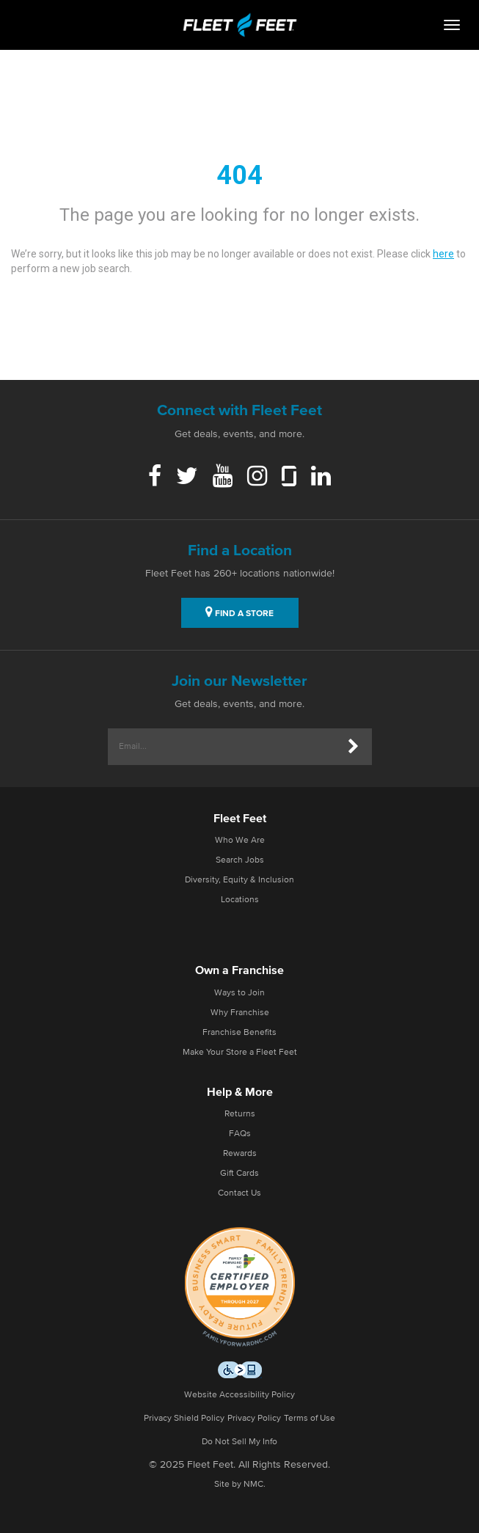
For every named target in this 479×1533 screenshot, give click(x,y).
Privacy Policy (254, 1418)
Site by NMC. (240, 1484)
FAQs (240, 1134)
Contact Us (239, 1193)
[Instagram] (257, 477)
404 (239, 175)
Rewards (240, 1153)
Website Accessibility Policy (239, 1395)
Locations (240, 900)
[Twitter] (187, 477)
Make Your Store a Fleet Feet (240, 1052)
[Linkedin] (321, 477)
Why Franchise (240, 1013)
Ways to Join (239, 993)
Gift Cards (239, 1173)
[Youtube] (223, 477)
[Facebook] (154, 477)
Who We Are (240, 840)
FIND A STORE (239, 611)
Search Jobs (240, 860)
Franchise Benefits (239, 1032)
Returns (239, 1114)
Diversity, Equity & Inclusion (239, 880)
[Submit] (353, 746)
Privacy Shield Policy (184, 1418)
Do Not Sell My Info (239, 1442)
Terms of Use (309, 1418)
